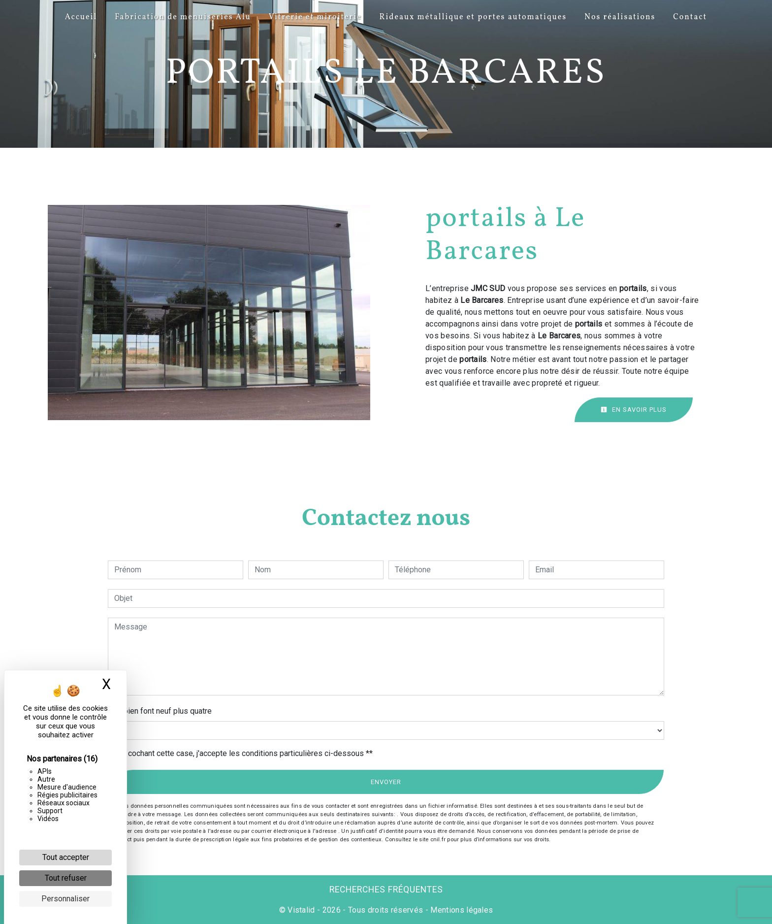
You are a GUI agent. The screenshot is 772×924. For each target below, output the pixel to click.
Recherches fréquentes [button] (386, 889)
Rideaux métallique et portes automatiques (473, 17)
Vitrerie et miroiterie (315, 17)
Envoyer (386, 782)
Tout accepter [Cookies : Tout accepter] (65, 857)
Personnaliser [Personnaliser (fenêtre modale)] (65, 898)
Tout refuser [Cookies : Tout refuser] (66, 878)
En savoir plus (634, 409)
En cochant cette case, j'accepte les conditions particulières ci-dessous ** (245, 753)
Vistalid (301, 910)
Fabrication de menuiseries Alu (183, 17)
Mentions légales (460, 910)
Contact (690, 17)
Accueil (81, 17)
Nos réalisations (619, 17)
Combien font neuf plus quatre (160, 711)
